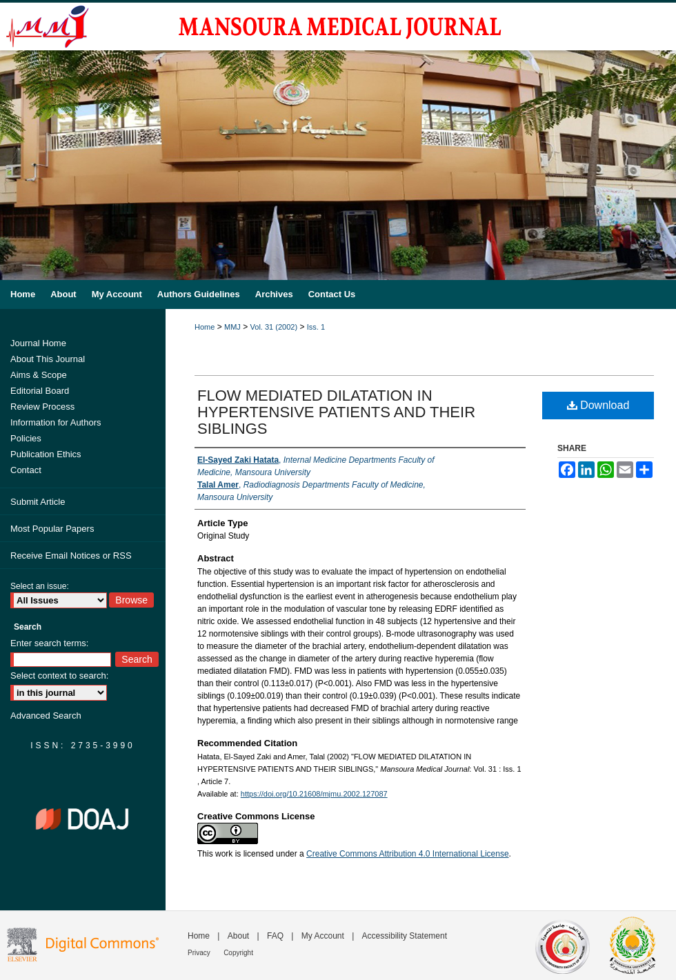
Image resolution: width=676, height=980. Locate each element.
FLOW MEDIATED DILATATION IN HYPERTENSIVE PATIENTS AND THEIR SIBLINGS (336, 412)
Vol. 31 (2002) (274, 327)
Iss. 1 (316, 327)
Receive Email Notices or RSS (71, 555)
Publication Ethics (45, 454)
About (238, 936)
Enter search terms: (49, 643)
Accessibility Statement (404, 936)
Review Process (42, 406)
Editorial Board (39, 391)
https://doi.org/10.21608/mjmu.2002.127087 (314, 794)
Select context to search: (59, 675)
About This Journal (47, 359)
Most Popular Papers (52, 528)
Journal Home (38, 343)
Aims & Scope (38, 375)
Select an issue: (39, 586)
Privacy (199, 953)
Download (598, 405)
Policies (25, 438)
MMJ (232, 327)
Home (205, 327)
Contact (25, 470)
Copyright (238, 953)
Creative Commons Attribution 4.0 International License (407, 854)
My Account (322, 936)
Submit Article (37, 502)
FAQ (275, 936)
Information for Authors (55, 422)
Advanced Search (45, 715)
